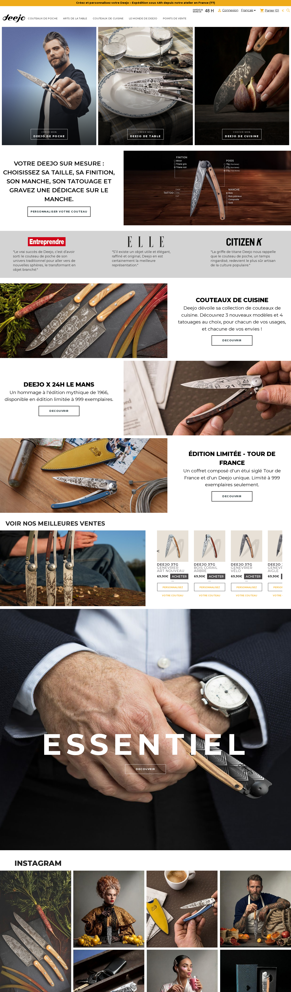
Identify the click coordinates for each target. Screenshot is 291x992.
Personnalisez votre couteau (172, 588)
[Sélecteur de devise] (283, 11)
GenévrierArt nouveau (170, 568)
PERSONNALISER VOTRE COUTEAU (59, 211)
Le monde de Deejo (143, 18)
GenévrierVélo (241, 568)
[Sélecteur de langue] (249, 11)
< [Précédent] (158, 551)
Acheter (179, 576)
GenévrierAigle (278, 568)
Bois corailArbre (206, 568)
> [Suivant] (278, 551)
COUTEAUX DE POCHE (43, 18)
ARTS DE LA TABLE (75, 18)
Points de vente (175, 18)
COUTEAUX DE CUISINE (108, 18)
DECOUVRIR (232, 340)
